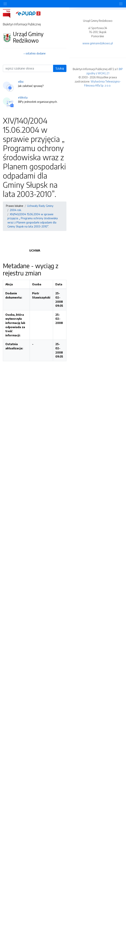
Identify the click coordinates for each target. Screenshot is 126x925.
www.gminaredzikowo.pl (97, 43)
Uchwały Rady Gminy (40, 205)
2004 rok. (16, 210)
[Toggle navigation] (121, 4)
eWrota (22, 97)
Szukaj (60, 68)
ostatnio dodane (36, 53)
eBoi (20, 81)
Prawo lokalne (14, 205)
